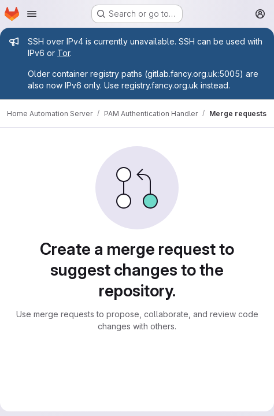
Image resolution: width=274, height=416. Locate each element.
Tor (63, 53)
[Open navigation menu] (32, 14)
